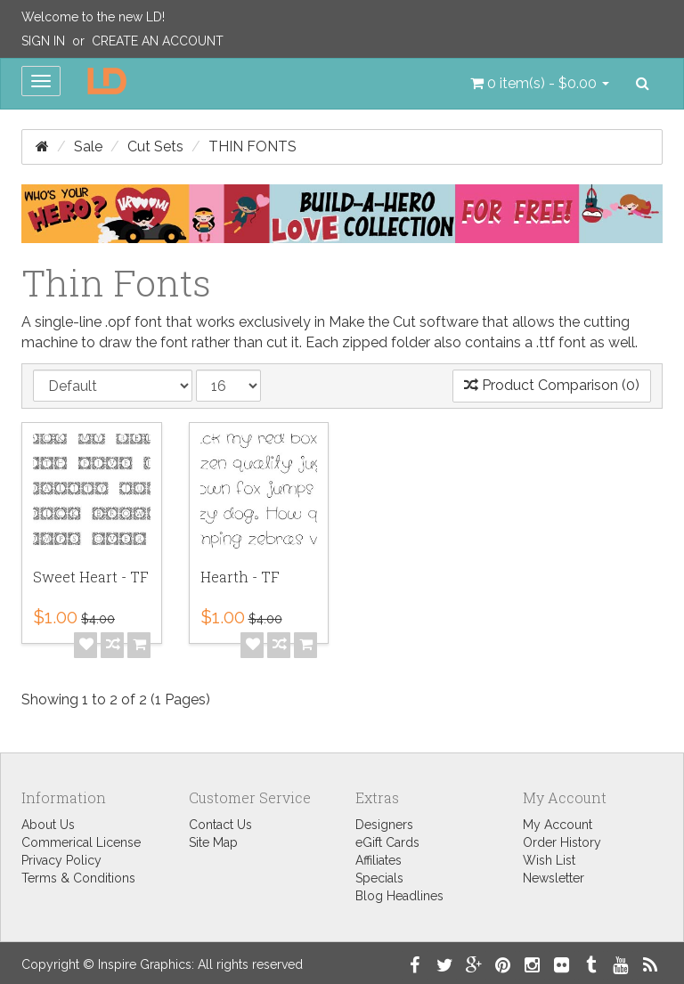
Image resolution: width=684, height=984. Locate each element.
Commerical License (81, 842)
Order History (562, 842)
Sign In (43, 41)
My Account (557, 824)
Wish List (549, 860)
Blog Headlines (399, 896)
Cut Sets (155, 146)
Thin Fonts (252, 146)
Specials (379, 878)
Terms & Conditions (78, 878)
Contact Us (220, 824)
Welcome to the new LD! (93, 17)
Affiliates (378, 860)
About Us (48, 824)
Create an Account (158, 41)
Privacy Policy (61, 860)
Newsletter (553, 878)
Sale (88, 146)
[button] (540, 83)
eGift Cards (387, 842)
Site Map (213, 842)
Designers (384, 824)
